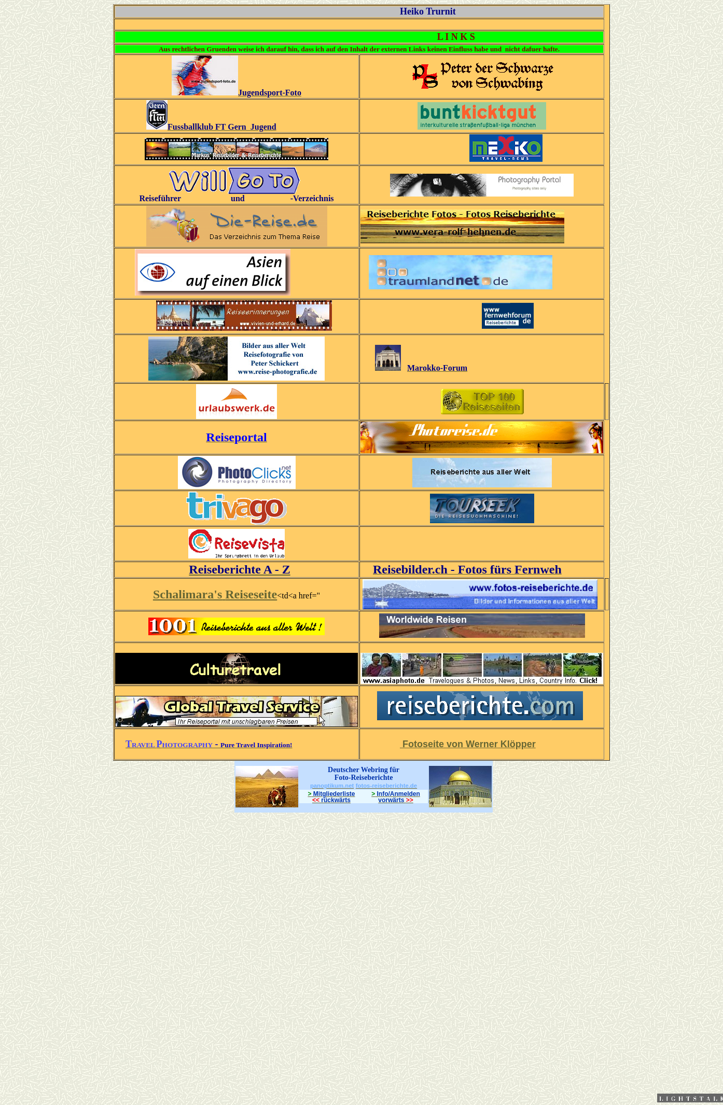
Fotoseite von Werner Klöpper (468, 744)
